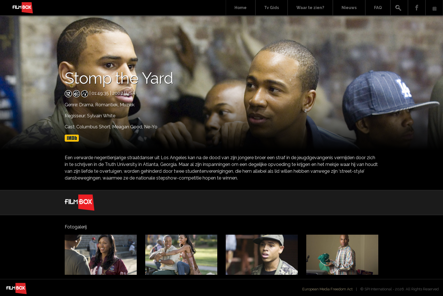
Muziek (127, 104)
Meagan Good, (128, 126)
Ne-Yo (150, 126)
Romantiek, (107, 104)
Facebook (416, 8)
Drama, (87, 104)
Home (240, 7)
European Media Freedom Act (327, 289)
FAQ (378, 7)
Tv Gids (271, 7)
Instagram (434, 8)
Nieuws (349, 7)
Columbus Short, (94, 126)
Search (399, 8)
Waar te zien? (310, 7)
